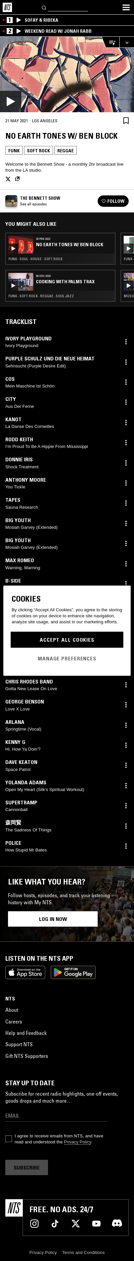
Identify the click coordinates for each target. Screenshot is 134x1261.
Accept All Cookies (67, 639)
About (11, 1009)
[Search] (44, 7)
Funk (14, 151)
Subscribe (27, 1167)
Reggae (65, 151)
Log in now (53, 919)
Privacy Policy (77, 1141)
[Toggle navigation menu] (126, 7)
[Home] (7, 7)
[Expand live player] (126, 42)
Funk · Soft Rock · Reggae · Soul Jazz (41, 296)
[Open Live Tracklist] (110, 42)
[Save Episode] (126, 120)
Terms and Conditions (83, 1252)
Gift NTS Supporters (26, 1056)
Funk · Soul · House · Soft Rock (35, 259)
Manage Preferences (67, 658)
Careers (13, 1021)
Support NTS (19, 1044)
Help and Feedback (26, 1033)
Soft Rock (38, 151)
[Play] (67, 74)
